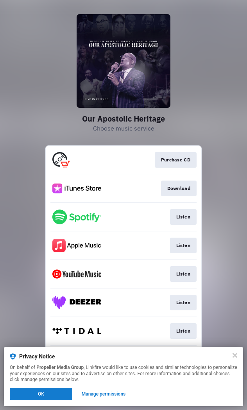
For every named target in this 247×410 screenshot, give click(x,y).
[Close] (235, 355)
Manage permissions (104, 394)
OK (41, 394)
